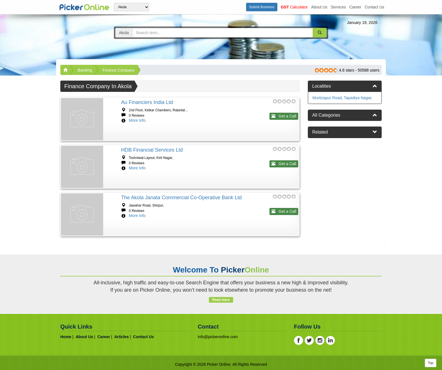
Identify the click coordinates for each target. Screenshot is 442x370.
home (65, 336)
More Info (137, 120)
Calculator (294, 7)
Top (430, 363)
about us (319, 7)
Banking (85, 70)
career (355, 7)
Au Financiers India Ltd (147, 102)
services (338, 7)
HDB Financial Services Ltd (152, 150)
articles (121, 336)
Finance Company (119, 70)
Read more (220, 300)
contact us (374, 7)
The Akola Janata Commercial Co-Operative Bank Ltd (181, 197)
